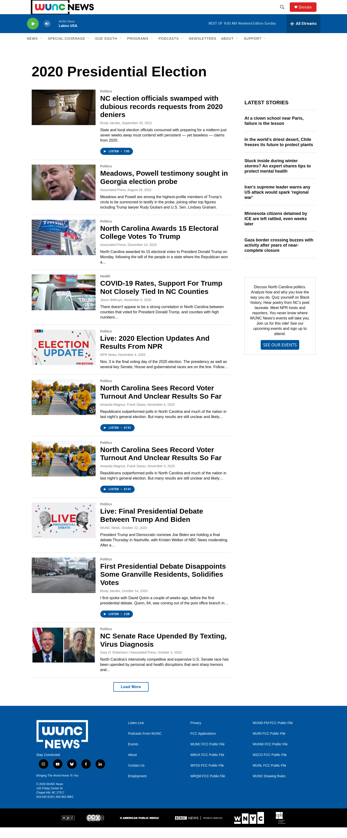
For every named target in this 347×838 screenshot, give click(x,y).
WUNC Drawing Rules (269, 787)
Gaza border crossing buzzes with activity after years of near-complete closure (279, 255)
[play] (33, 34)
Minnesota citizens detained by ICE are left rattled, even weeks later (276, 229)
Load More (131, 697)
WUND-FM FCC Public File (273, 733)
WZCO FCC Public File (270, 765)
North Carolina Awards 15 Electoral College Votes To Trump (159, 243)
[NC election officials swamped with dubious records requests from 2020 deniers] (64, 118)
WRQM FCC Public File (207, 787)
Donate (308, 12)
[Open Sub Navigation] (41, 49)
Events (133, 755)
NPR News (108, 365)
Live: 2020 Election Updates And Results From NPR (155, 353)
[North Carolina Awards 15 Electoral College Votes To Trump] (64, 248)
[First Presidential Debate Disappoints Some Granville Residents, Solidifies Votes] (64, 586)
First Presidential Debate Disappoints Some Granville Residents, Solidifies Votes (163, 585)
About (132, 765)
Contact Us (136, 776)
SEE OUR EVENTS (280, 355)
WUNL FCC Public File (269, 776)
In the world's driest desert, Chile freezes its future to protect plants (279, 153)
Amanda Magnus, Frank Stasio (123, 415)
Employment (137, 787)
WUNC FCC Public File (207, 755)
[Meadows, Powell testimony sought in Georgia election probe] (64, 193)
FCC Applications (203, 744)
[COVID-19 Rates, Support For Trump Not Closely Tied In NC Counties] (64, 303)
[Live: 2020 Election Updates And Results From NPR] (64, 358)
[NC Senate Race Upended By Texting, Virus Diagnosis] (64, 655)
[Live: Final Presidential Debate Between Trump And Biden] (64, 531)
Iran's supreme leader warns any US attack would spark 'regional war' (277, 202)
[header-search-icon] (284, 12)
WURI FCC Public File (269, 744)
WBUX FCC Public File (207, 765)
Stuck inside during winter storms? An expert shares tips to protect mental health (278, 176)
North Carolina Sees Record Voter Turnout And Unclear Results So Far (161, 403)
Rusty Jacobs (110, 133)
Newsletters (202, 49)
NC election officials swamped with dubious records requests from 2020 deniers (161, 117)
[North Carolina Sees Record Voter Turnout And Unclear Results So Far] (64, 407)
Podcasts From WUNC (145, 744)
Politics (106, 102)
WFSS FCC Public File (207, 776)
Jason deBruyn (111, 310)
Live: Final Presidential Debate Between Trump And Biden (151, 526)
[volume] (47, 34)
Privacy (195, 733)
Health (105, 287)
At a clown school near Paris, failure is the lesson (274, 131)
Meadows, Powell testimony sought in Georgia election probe (164, 188)
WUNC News (110, 538)
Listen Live (136, 733)
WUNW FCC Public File (270, 755)
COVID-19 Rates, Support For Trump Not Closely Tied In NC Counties (161, 298)
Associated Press (113, 200)
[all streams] (303, 34)
